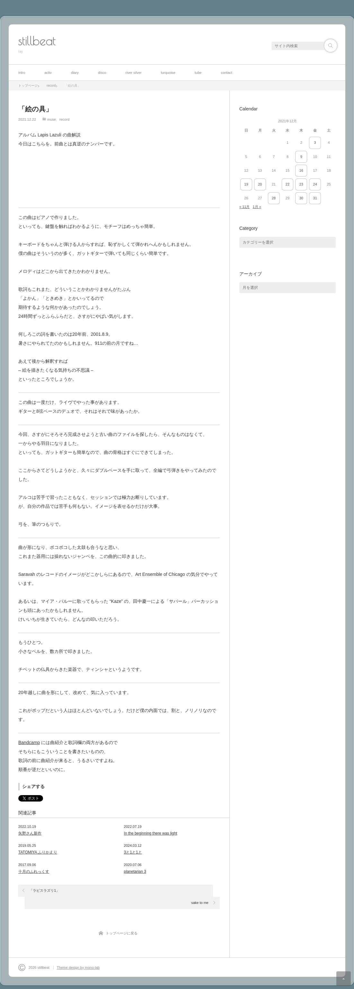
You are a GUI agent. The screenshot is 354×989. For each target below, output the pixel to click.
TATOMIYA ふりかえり (37, 852)
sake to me (199, 890)
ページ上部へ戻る (343, 978)
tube (198, 72)
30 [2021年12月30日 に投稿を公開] (301, 198)
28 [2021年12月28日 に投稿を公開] (274, 198)
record (64, 119)
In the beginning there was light (150, 833)
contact (226, 72)
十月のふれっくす (33, 871)
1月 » (257, 207)
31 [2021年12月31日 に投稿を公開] (315, 198)
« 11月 (244, 207)
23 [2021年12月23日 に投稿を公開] (301, 184)
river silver (134, 72)
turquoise (168, 72)
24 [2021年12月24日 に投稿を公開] (315, 184)
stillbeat (37, 41)
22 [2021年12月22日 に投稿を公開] (287, 184)
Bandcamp (29, 742)
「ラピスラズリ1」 (45, 890)
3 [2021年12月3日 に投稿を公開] (315, 142)
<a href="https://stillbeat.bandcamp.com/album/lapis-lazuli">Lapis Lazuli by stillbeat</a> (119, 176)
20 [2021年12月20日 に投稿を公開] (260, 184)
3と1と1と (133, 852)
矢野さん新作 (29, 833)
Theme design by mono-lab (78, 955)
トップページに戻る (121, 921)
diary (75, 72)
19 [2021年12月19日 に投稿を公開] (246, 184)
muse (51, 119)
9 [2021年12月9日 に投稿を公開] (301, 157)
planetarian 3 (135, 871)
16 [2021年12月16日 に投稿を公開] (301, 170)
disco (102, 72)
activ (48, 72)
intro (21, 72)
